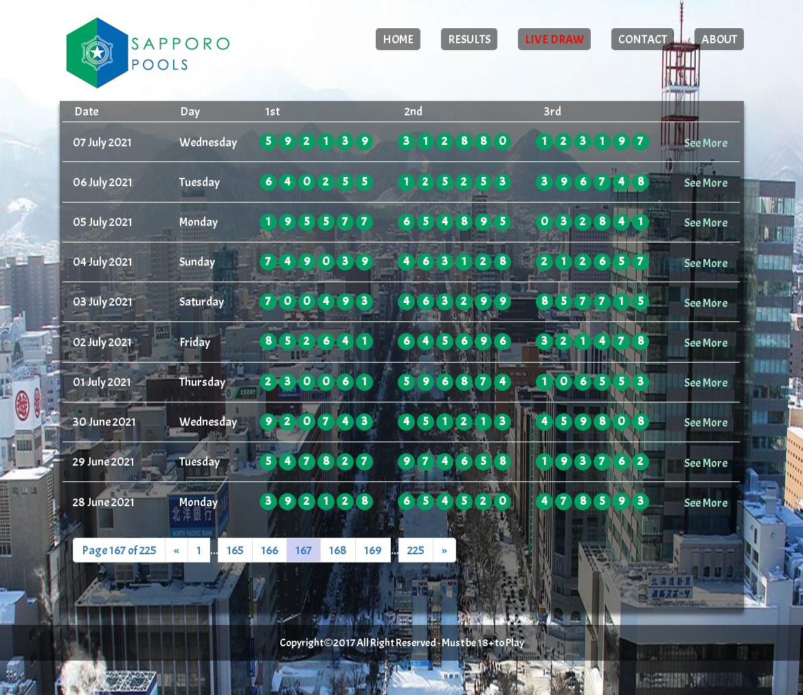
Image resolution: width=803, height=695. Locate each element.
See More (705, 142)
